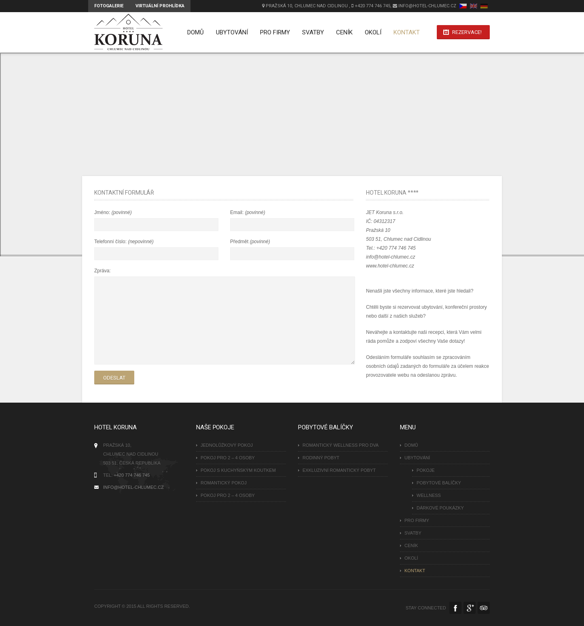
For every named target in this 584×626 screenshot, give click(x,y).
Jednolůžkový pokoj (227, 445)
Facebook (455, 608)
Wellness (429, 495)
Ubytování (231, 32)
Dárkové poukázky (440, 507)
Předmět (240, 241)
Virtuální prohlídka (159, 5)
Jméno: (103, 212)
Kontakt (405, 32)
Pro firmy (274, 32)
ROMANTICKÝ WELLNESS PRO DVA (341, 445)
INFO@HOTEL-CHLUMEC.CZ (133, 487)
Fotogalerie (108, 5)
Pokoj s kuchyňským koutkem (238, 470)
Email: (237, 212)
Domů (194, 32)
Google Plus (469, 608)
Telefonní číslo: (111, 241)
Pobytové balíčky (439, 482)
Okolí (372, 32)
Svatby (312, 32)
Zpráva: (102, 271)
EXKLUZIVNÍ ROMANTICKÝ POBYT (339, 470)
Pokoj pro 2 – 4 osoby (228, 457)
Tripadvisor (484, 608)
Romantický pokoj (224, 482)
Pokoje (426, 470)
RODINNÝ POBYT (321, 457)
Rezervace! (467, 33)
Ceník (343, 32)
